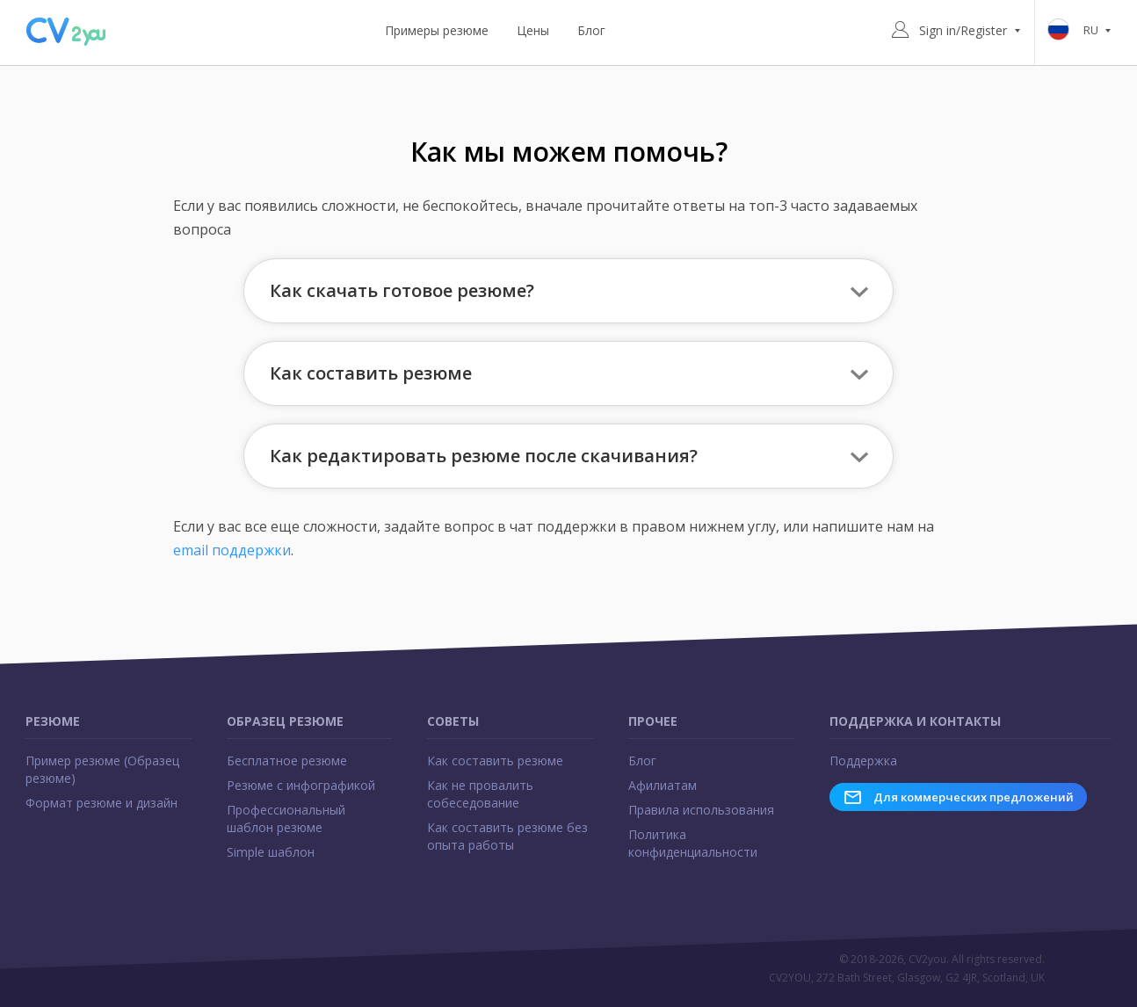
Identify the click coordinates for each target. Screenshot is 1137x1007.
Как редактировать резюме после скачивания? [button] (484, 455)
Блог (591, 30)
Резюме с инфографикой (301, 785)
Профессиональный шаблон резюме (286, 818)
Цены (533, 30)
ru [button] (1082, 31)
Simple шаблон (271, 852)
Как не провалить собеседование (480, 794)
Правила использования (701, 809)
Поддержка (863, 760)
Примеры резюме (437, 30)
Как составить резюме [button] (371, 373)
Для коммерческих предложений (958, 797)
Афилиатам (662, 785)
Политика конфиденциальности (692, 843)
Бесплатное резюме (287, 760)
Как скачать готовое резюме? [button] (402, 290)
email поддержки (232, 550)
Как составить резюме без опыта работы (507, 836)
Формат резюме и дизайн (101, 802)
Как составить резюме (495, 760)
